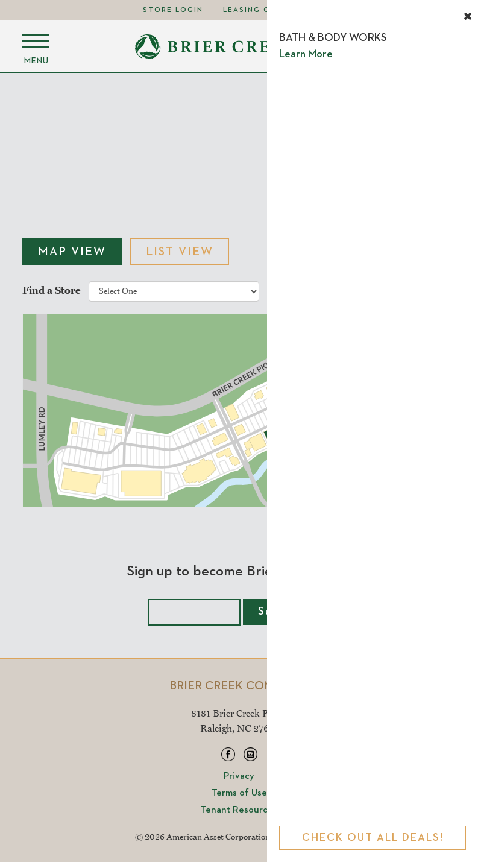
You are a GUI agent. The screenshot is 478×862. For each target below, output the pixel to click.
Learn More (306, 54)
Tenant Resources (239, 810)
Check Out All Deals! (373, 837)
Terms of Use (239, 793)
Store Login (173, 10)
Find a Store (51, 289)
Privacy (239, 776)
